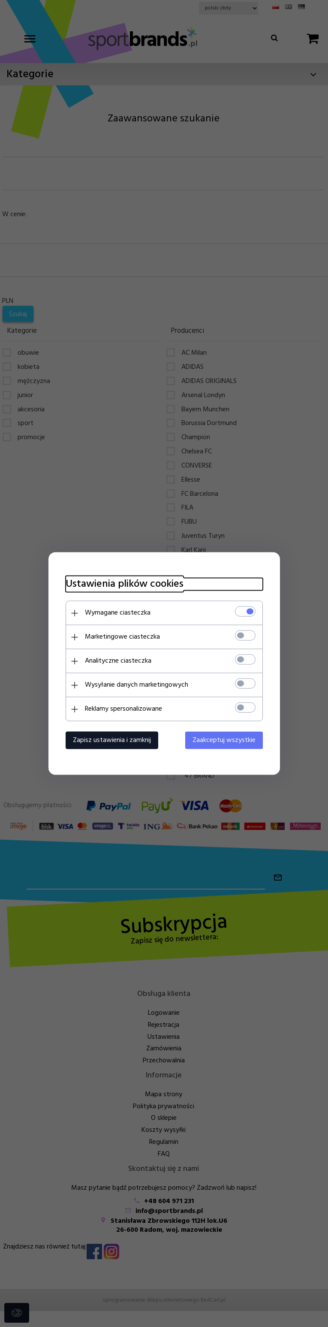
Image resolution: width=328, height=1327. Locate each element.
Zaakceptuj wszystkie (224, 740)
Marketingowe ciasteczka (122, 636)
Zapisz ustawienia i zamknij (112, 740)
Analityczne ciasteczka (118, 661)
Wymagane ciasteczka (117, 612)
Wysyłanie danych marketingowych (136, 685)
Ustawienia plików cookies (125, 584)
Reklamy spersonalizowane (123, 709)
